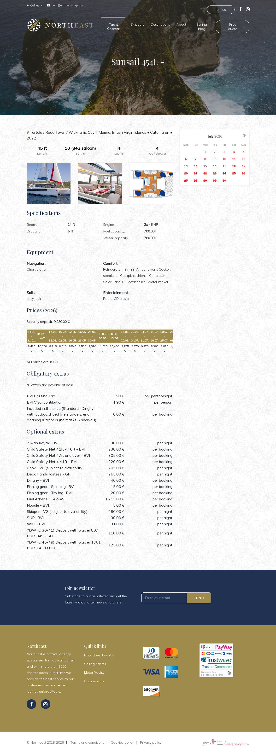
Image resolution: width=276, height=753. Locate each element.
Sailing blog (201, 26)
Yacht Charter (113, 26)
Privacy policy (150, 742)
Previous (30, 183)
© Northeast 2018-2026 (45, 742)
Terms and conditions (87, 742)
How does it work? (98, 655)
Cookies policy (122, 742)
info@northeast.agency (68, 5)
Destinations (160, 24)
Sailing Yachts (95, 664)
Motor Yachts (94, 672)
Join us (221, 9)
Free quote (232, 26)
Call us (35, 5)
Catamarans (94, 681)
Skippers (137, 24)
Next (169, 183)
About (181, 24)
